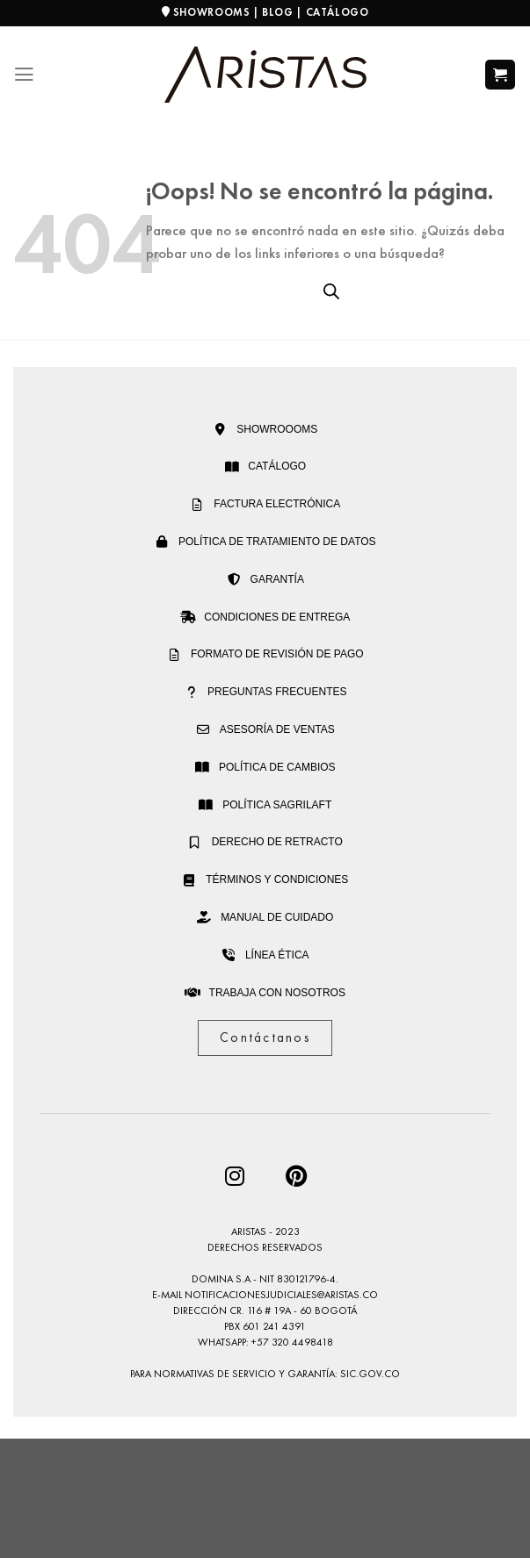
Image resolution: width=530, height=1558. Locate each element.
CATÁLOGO (337, 12)
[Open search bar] (331, 291)
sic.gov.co (370, 1374)
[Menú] (24, 75)
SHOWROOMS (211, 12)
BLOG (277, 12)
